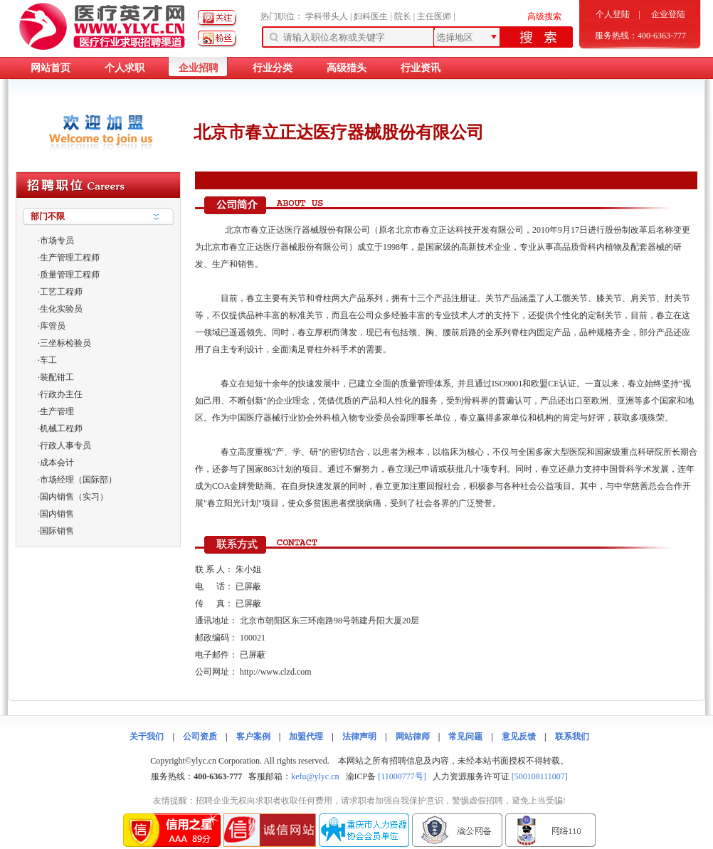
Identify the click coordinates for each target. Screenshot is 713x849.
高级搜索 (544, 16)
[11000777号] (402, 776)
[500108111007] (540, 776)
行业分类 (272, 68)
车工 (48, 360)
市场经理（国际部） (78, 480)
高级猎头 (346, 68)
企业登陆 (668, 14)
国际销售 (57, 531)
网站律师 (413, 737)
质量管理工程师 (70, 275)
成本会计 (57, 463)
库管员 (52, 326)
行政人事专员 (65, 445)
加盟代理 (306, 737)
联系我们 (572, 737)
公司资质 (200, 737)
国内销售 (57, 514)
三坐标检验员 (65, 343)
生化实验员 (61, 309)
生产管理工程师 (70, 258)
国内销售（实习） (74, 497)
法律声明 (359, 737)
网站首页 (50, 68)
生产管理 (57, 411)
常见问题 (465, 737)
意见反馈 (519, 737)
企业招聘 (198, 68)
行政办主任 (61, 394)
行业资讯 (420, 68)
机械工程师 (61, 428)
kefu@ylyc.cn (315, 776)
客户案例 (253, 737)
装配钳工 (57, 377)
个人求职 (124, 68)
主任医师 (434, 16)
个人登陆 (613, 14)
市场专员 (57, 241)
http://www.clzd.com (276, 672)
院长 (402, 16)
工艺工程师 (61, 292)
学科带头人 (326, 16)
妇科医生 (371, 16)
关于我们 (147, 737)
